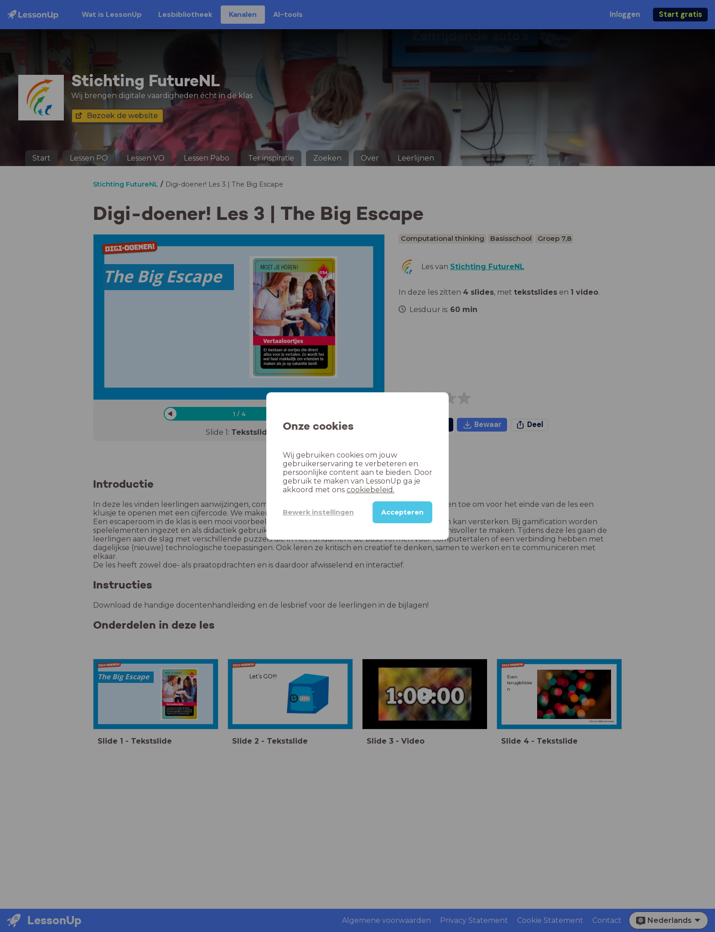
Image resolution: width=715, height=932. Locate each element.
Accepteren (402, 512)
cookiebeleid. (370, 489)
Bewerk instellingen (318, 512)
